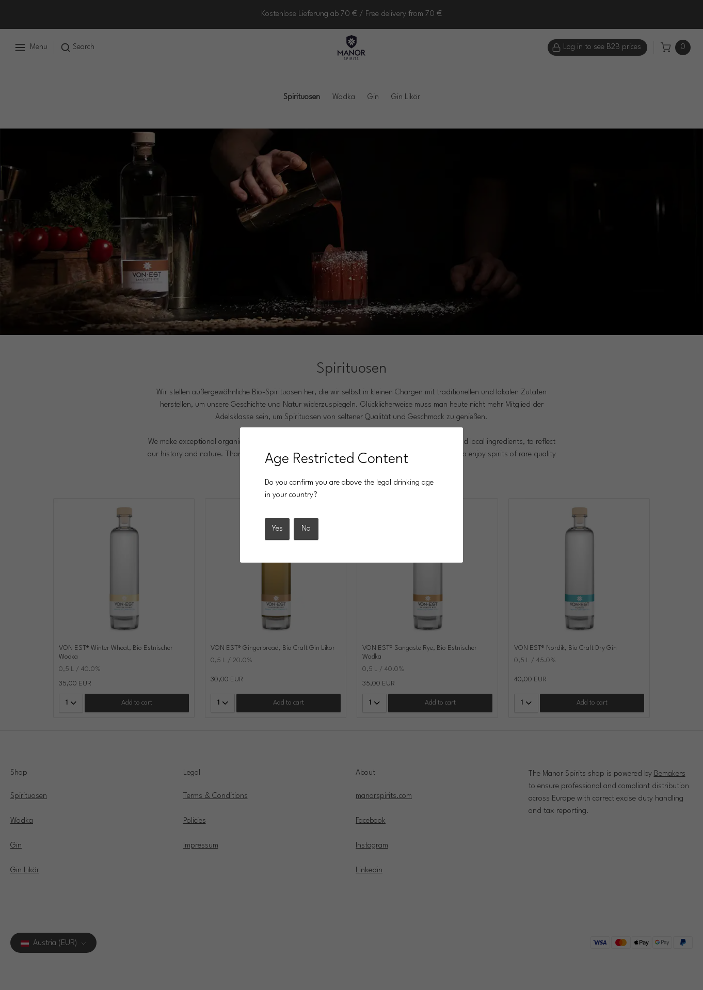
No (306, 529)
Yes (277, 529)
